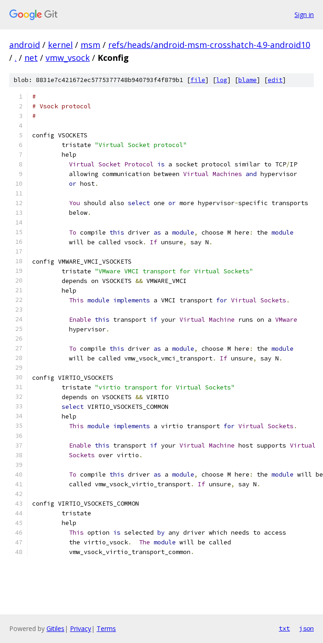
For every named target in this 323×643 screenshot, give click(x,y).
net (31, 57)
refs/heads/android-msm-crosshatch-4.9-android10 (209, 44)
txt (284, 628)
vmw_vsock (68, 57)
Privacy (80, 628)
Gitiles (55, 628)
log (221, 80)
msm (90, 44)
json (306, 628)
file (197, 80)
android (24, 44)
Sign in (304, 14)
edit (275, 80)
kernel (60, 44)
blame (247, 80)
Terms (106, 628)
